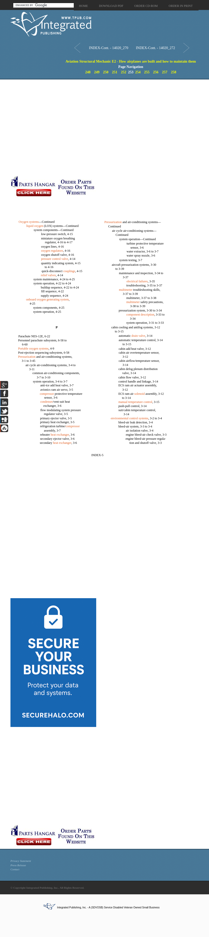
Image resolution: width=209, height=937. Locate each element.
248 (88, 72)
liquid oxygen (34, 226)
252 (123, 72)
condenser (46, 401)
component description (140, 314)
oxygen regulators (52, 250)
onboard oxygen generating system (47, 299)
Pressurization (26, 356)
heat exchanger (60, 434)
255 (147, 72)
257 (164, 72)
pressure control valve (54, 259)
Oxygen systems (29, 222)
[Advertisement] (53, 127)
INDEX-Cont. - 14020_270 (108, 48)
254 (138, 72)
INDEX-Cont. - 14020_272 (155, 48)
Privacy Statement (20, 860)
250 (105, 72)
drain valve (138, 336)
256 (155, 72)
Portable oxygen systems (33, 348)
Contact (14, 869)
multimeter (125, 290)
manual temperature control (135, 402)
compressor (47, 394)
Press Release (18, 865)
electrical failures (137, 281)
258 (173, 72)
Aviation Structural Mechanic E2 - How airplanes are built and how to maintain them (131, 61)
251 (114, 72)
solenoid (139, 394)
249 (97, 72)
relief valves (48, 275)
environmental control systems (129, 418)
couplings (69, 271)
